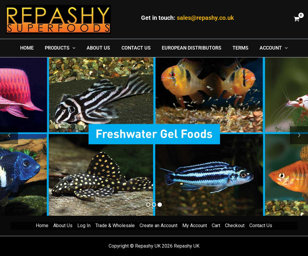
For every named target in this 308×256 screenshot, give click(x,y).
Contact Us (260, 225)
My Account (194, 225)
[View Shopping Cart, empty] (296, 19)
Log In (84, 225)
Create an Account (158, 225)
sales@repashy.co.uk (205, 17)
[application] (76, 48)
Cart (216, 225)
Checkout (235, 225)
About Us (62, 225)
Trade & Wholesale (115, 225)
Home (42, 225)
